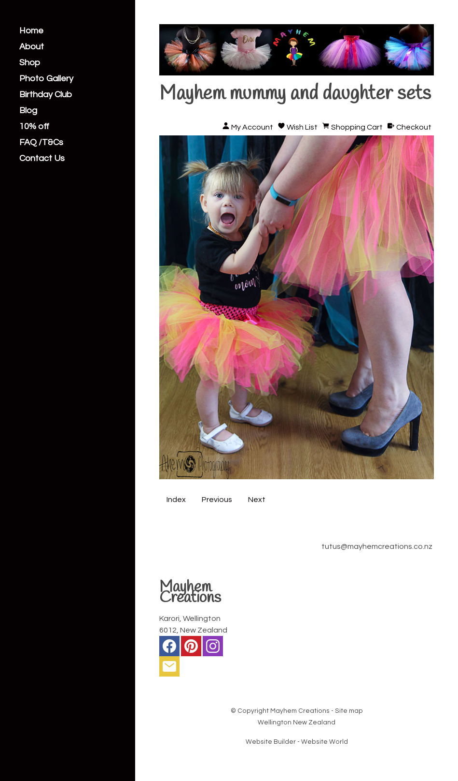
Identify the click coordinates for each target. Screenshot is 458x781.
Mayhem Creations (300, 710)
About (31, 47)
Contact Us (42, 158)
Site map (349, 710)
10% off (34, 126)
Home (31, 31)
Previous (217, 499)
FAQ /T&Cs (41, 142)
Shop (29, 63)
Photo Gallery (46, 78)
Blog (28, 110)
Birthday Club (45, 94)
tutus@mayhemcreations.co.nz (376, 546)
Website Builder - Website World (297, 741)
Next (256, 499)
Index (176, 499)
